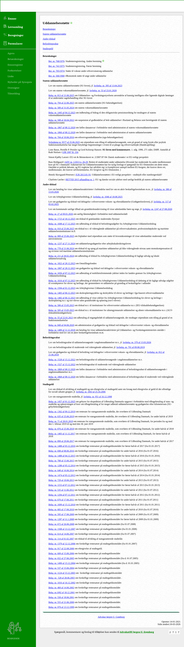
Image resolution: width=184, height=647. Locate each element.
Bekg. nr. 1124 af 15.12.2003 (61, 573)
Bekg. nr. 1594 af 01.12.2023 (61, 288)
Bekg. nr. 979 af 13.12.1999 (61, 607)
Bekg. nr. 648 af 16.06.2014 (61, 470)
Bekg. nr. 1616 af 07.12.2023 (61, 280)
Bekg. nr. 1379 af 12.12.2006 (61, 543)
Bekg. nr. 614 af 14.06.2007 (61, 534)
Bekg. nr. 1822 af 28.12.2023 (61, 263)
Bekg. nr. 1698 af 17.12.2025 (61, 224)
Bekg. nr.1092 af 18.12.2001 (61, 592)
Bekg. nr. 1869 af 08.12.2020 (61, 369)
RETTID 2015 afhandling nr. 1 (80, 179)
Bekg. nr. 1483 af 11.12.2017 (61, 433)
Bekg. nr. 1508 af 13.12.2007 (61, 529)
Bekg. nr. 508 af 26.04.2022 (61, 120)
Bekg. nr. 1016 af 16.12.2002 (61, 583)
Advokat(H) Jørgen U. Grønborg (137, 631)
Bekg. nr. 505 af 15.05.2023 (61, 310)
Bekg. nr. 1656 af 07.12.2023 (61, 273)
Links (11, 76)
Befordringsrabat (50, 44)
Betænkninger (49, 29)
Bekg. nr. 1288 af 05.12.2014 (61, 465)
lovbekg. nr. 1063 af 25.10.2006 (91, 392)
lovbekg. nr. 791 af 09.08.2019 (130, 347)
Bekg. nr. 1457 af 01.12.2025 (61, 401)
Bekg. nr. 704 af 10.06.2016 (61, 137)
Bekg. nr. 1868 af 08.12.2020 (61, 377)
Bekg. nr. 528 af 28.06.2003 (61, 578)
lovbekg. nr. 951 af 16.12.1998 (98, 396)
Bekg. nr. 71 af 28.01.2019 (60, 421)
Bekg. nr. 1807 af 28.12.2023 (61, 268)
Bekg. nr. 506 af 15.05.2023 (61, 305)
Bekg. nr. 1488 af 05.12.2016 (61, 446)
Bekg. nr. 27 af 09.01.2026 (60, 214)
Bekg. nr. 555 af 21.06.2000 (61, 602)
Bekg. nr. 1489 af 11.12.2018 (61, 330)
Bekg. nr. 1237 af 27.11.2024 (61, 243)
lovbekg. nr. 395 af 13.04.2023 (108, 85)
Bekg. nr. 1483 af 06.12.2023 (61, 293)
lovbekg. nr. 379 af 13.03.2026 (137, 342)
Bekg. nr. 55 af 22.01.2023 (60, 317)
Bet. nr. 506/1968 (56, 76)
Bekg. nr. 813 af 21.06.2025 (61, 95)
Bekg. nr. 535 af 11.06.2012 (61, 490)
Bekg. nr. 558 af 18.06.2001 (61, 597)
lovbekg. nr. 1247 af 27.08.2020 (157, 209)
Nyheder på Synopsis (20, 81)
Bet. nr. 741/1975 (56, 66)
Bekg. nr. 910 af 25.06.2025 (61, 228)
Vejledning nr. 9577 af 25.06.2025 (64, 142)
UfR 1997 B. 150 (70, 152)
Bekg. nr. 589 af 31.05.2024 (61, 108)
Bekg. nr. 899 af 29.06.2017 (61, 441)
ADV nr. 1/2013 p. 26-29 (76, 162)
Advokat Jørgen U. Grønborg (111, 617)
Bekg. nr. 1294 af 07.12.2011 (61, 495)
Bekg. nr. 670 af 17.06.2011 (61, 500)
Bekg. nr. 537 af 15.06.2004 (61, 568)
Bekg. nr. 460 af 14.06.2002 (61, 587)
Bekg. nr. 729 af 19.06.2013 (61, 480)
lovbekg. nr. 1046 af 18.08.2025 (107, 197)
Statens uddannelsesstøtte (54, 34)
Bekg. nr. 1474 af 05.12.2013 (61, 475)
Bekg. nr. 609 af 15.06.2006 (61, 553)
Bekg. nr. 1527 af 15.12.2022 (61, 364)
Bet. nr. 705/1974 (56, 71)
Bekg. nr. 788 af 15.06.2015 (61, 460)
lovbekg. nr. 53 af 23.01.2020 (103, 90)
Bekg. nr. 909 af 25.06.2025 (61, 236)
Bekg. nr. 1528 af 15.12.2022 (61, 359)
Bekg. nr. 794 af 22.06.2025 (61, 103)
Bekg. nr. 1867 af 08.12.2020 (61, 127)
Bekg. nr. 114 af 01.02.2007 (61, 539)
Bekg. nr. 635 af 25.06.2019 (61, 416)
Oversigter (13, 87)
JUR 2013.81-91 (83, 174)
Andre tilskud (49, 39)
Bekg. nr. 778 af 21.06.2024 (61, 248)
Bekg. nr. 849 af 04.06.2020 (61, 325)
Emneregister (15, 64)
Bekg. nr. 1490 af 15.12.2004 (61, 563)
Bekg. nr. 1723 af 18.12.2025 (61, 219)
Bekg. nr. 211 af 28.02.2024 (61, 256)
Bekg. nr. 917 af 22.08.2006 (61, 548)
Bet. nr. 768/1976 (56, 61)
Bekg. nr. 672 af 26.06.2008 (61, 524)
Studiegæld (48, 48)
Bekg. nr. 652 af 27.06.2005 (61, 558)
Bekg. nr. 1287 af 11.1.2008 (61, 519)
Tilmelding (14, 93)
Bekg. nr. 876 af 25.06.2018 (61, 429)
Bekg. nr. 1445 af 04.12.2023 (61, 112)
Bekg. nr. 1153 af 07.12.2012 (61, 485)
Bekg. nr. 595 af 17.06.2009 (61, 514)
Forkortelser (14, 70)
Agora (11, 53)
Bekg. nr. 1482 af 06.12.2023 (61, 298)
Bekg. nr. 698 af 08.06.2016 (61, 451)
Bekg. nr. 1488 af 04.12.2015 (61, 456)
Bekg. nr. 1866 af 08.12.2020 (61, 132)
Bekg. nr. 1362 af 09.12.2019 (61, 411)
